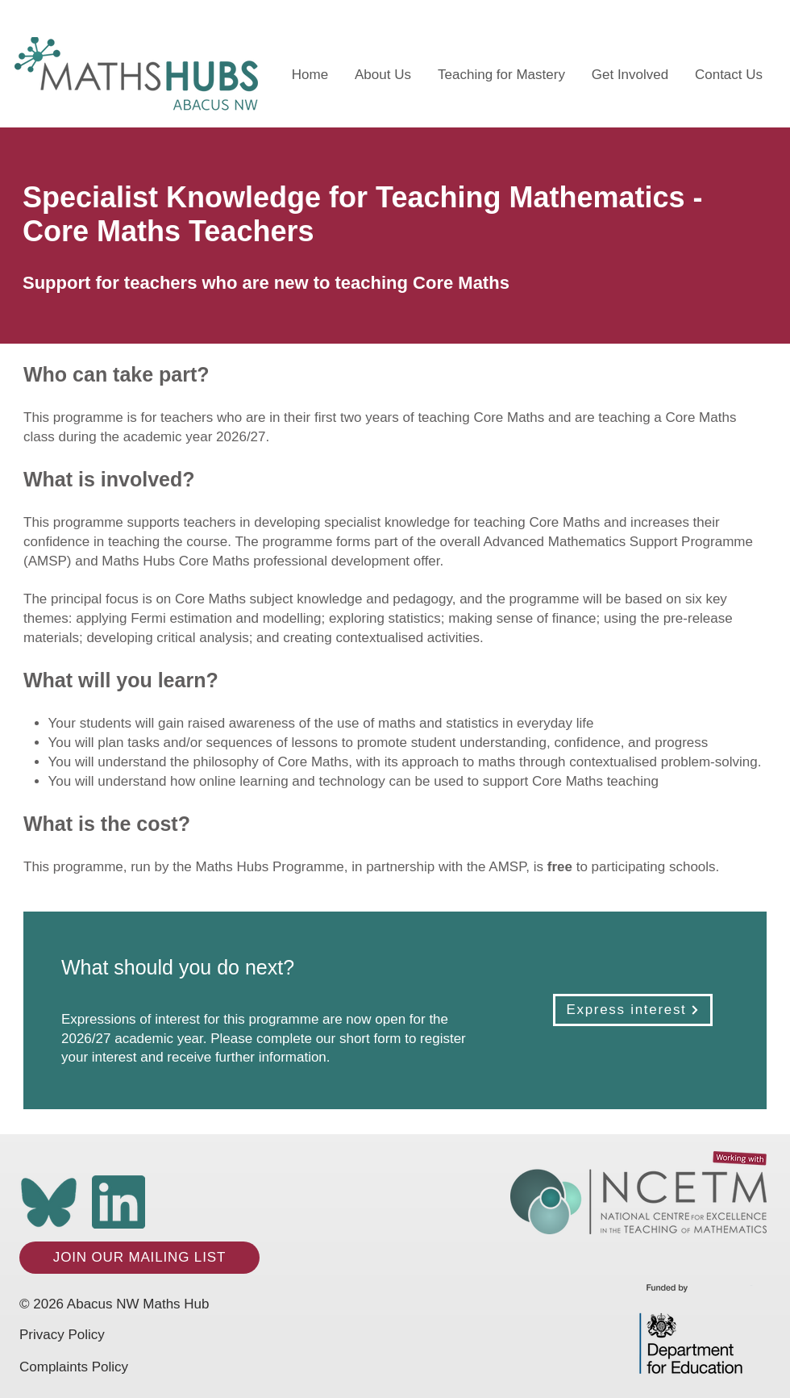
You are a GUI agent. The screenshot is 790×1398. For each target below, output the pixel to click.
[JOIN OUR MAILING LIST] (139, 1258)
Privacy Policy (62, 1334)
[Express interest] (633, 1010)
